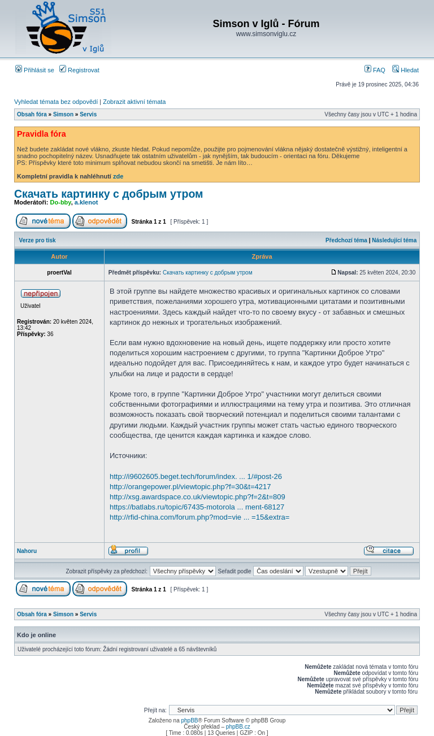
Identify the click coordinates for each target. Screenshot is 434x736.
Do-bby (60, 202)
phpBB (189, 720)
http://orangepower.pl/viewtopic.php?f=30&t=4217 (190, 486)
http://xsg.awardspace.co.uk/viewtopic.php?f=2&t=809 (197, 497)
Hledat (405, 70)
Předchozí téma (346, 240)
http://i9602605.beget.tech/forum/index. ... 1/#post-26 (196, 476)
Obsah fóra (32, 114)
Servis (88, 114)
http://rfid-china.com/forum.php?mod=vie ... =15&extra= (199, 517)
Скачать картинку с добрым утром (108, 194)
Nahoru (27, 551)
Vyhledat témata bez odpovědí (56, 101)
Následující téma (394, 240)
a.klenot (86, 202)
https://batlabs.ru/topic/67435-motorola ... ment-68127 (197, 507)
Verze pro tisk (37, 240)
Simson (63, 114)
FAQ (374, 70)
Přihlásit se (34, 70)
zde (118, 176)
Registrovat (79, 70)
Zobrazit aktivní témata (134, 101)
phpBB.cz (238, 727)
